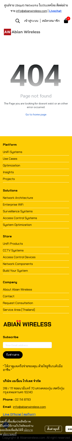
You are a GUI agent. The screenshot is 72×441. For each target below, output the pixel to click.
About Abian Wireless (17, 289)
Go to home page (36, 114)
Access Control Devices (19, 257)
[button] (17, 21)
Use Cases (10, 159)
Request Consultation (18, 303)
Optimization (11, 165)
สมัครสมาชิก (51, 20)
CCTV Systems (13, 250)
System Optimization (17, 225)
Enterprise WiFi (13, 204)
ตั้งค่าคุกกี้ (53, 429)
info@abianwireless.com (31, 11)
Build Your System (15, 271)
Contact (8, 296)
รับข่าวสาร (12, 355)
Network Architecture (18, 198)
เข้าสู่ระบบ (31, 20)
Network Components (18, 264)
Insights (8, 172)
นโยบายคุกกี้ (10, 434)
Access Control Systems (20, 218)
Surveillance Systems (18, 211)
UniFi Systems (12, 152)
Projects (9, 179)
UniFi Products (13, 244)
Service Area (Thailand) (19, 310)
